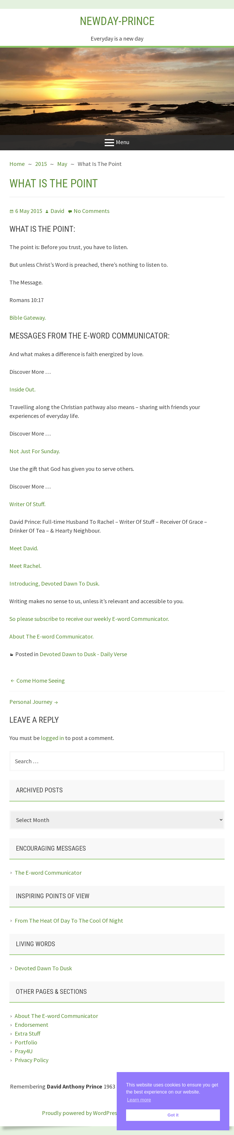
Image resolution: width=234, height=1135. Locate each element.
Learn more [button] (139, 1099)
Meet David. (23, 548)
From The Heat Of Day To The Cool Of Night (69, 920)
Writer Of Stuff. (27, 504)
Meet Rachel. (25, 565)
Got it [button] (173, 1115)
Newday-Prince (117, 21)
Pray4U (24, 1051)
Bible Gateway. (27, 317)
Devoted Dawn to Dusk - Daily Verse (83, 654)
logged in (52, 737)
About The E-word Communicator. (51, 636)
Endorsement (31, 1024)
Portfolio (26, 1042)
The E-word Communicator (48, 872)
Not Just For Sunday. (34, 451)
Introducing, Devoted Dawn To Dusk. (54, 583)
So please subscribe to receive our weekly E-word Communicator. (89, 618)
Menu (122, 142)
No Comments (91, 210)
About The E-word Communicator (56, 1015)
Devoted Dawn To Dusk (43, 968)
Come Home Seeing (40, 680)
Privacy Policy (31, 1060)
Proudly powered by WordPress (80, 1112)
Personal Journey (30, 701)
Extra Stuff (27, 1033)
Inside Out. (22, 389)
